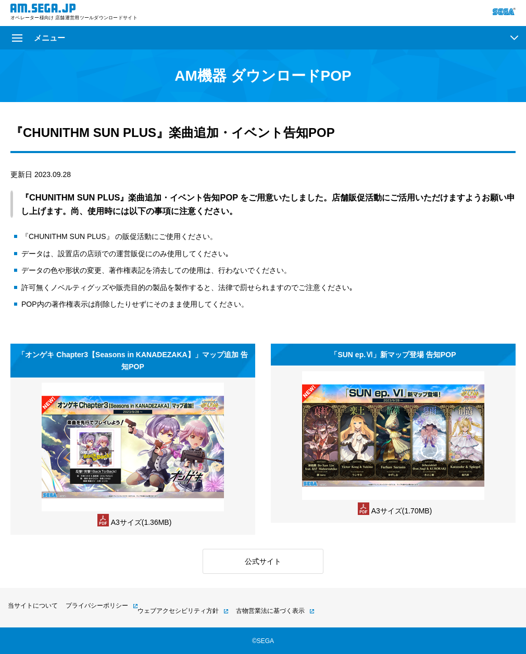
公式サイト (263, 561)
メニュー (38, 37)
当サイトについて (33, 605)
